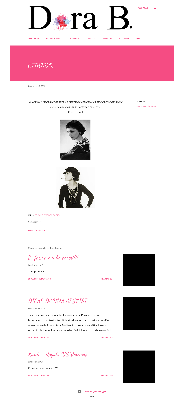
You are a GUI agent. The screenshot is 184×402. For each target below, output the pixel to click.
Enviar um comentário (37, 230)
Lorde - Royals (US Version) (57, 354)
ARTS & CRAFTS (53, 38)
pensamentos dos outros (146, 106)
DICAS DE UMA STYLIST (57, 301)
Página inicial (33, 38)
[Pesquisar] (143, 8)
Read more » (107, 279)
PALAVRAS (107, 38)
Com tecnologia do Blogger (92, 391)
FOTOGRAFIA (73, 38)
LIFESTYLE (91, 38)
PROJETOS (124, 38)
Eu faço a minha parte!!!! (53, 257)
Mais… (139, 38)
